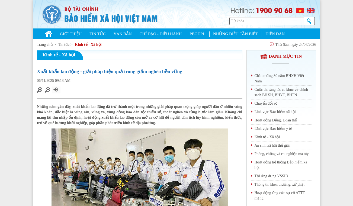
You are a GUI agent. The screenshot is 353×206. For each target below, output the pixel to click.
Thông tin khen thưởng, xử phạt (279, 184)
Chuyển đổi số (266, 103)
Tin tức (64, 45)
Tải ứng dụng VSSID (271, 176)
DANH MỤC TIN (281, 56)
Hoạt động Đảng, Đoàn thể (276, 120)
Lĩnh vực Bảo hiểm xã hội (275, 112)
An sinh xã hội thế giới (273, 145)
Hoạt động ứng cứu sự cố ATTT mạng (280, 195)
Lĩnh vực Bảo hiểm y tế (273, 129)
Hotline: (242, 10)
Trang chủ (45, 45)
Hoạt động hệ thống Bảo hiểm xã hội (281, 165)
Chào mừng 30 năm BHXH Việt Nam (279, 78)
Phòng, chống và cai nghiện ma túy (282, 154)
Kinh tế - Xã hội (88, 45)
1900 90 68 (274, 10)
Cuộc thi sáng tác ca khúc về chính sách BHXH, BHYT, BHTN (281, 92)
